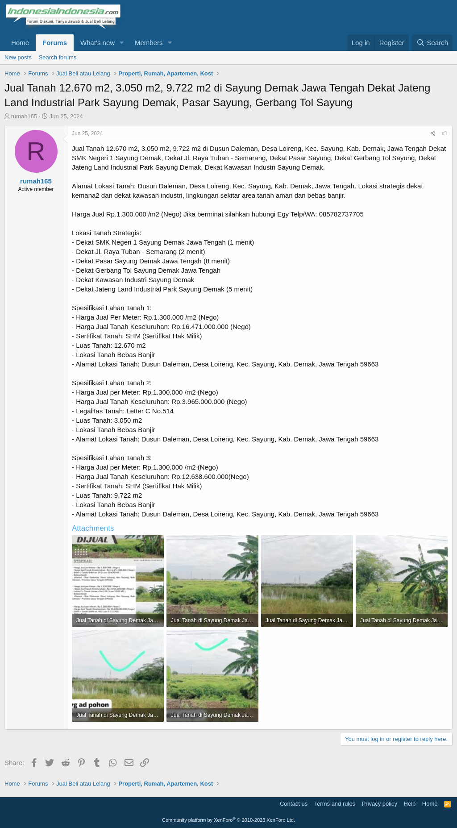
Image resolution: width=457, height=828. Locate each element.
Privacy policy (379, 803)
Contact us (293, 803)
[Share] (433, 134)
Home (20, 42)
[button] (122, 42)
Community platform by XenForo (228, 820)
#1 (445, 133)
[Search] (432, 42)
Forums (54, 42)
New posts (18, 57)
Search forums (58, 57)
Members (149, 42)
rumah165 (24, 116)
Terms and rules (334, 803)
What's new (97, 42)
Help (410, 803)
